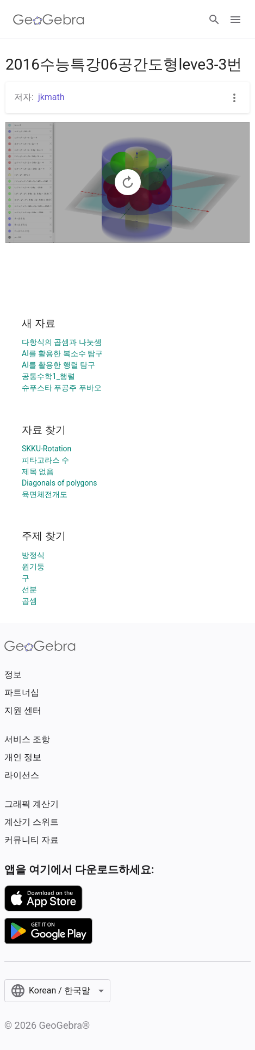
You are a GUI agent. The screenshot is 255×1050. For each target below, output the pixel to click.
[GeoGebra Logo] (48, 19)
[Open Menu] (235, 19)
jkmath (51, 97)
